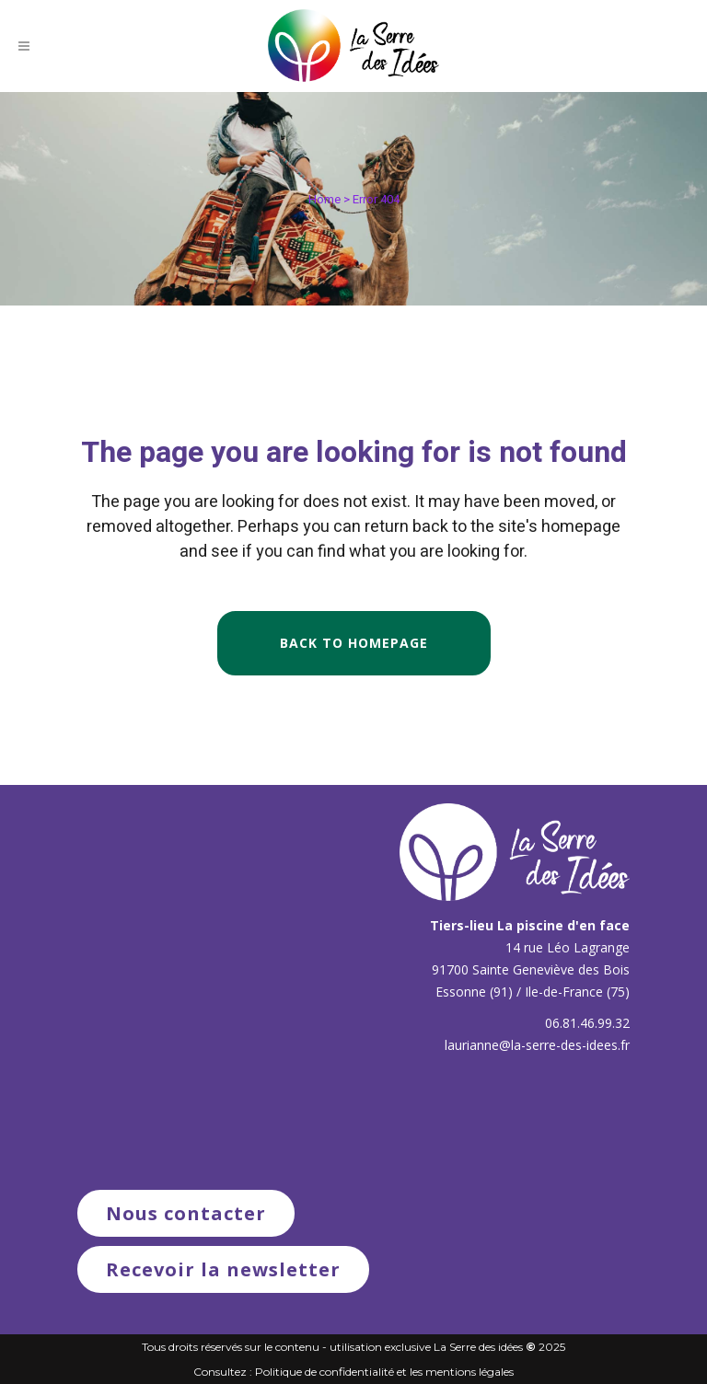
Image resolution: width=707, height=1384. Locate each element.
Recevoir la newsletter (223, 1269)
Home (324, 199)
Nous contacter (186, 1213)
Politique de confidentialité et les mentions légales (384, 1371)
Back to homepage (354, 643)
